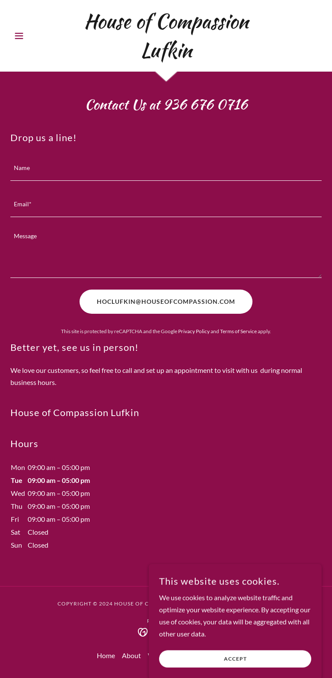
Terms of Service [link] (238, 331)
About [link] (131, 655)
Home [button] (106, 655)
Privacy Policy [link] (194, 331)
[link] (166, 54)
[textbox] (166, 168)
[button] (33, 35)
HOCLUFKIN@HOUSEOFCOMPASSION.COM (166, 301)
